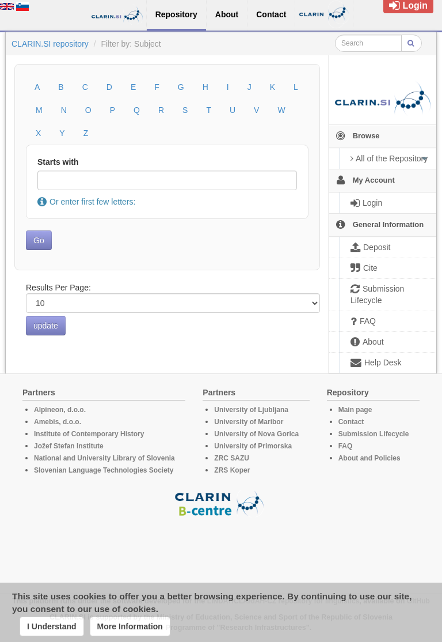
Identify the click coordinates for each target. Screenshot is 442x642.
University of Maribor (248, 422)
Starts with (58, 162)
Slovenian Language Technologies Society (104, 470)
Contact (351, 422)
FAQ (345, 446)
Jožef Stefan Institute (69, 446)
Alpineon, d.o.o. (60, 410)
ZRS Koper (232, 470)
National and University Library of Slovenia (104, 458)
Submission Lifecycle (373, 434)
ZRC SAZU (231, 458)
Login (408, 5)
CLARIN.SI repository (50, 43)
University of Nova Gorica (256, 434)
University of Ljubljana (251, 410)
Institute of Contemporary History (89, 434)
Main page (355, 410)
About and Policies (369, 458)
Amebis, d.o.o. (57, 422)
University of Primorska (253, 446)
